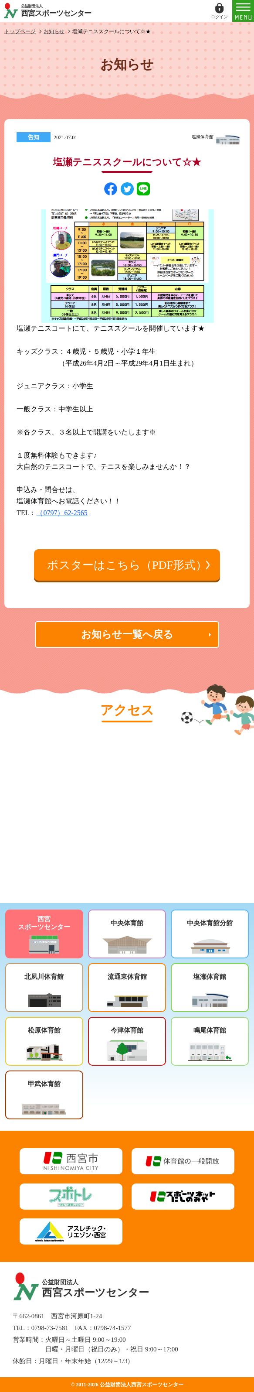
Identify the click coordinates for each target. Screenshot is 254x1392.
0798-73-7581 (49, 1327)
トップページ (20, 31)
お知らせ (54, 31)
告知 (33, 137)
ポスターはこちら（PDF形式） (127, 565)
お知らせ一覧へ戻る (127, 634)
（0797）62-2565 (61, 512)
